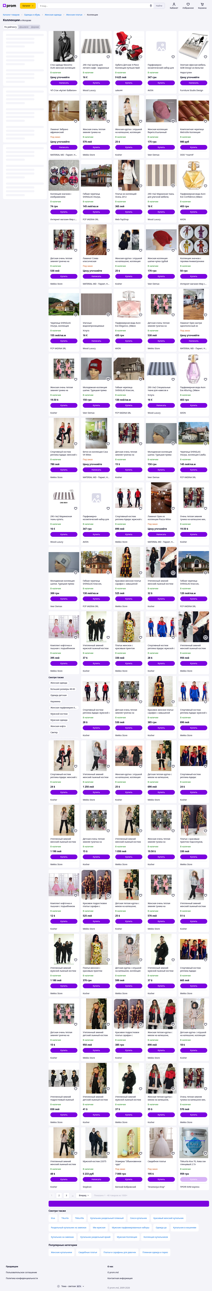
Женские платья (74, 14)
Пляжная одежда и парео (155, 1252)
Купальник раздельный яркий (95, 1237)
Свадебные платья (87, 1252)
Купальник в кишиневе (184, 1227)
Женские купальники (61, 1252)
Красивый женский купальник (168, 1218)
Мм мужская (99, 1227)
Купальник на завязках (62, 1237)
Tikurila (64, 1218)
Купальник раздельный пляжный (107, 1218)
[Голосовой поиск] (150, 6)
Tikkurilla (79, 1218)
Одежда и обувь (32, 14)
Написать (64, 82)
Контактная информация (119, 1278)
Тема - (68, 1286)
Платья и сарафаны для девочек (119, 1252)
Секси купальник (138, 1218)
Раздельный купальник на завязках (68, 1227)
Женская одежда (53, 14)
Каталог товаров (11, 14)
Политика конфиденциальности (22, 1278)
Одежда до (161, 1227)
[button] (96, 83)
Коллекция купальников (156, 1237)
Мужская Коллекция (127, 1237)
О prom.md (113, 1272)
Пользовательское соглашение (21, 1272)
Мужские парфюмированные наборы (130, 1227)
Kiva (53, 1218)
